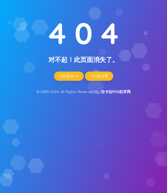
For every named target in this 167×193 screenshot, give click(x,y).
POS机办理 (99, 76)
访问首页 (69, 76)
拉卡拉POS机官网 (116, 91)
